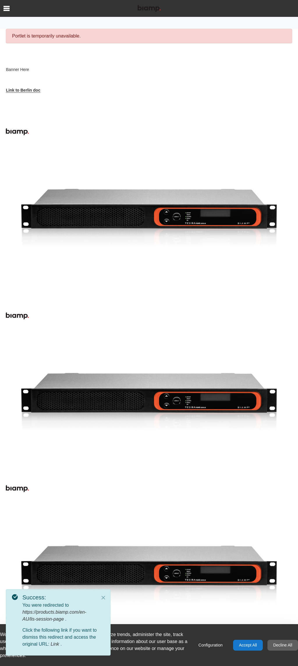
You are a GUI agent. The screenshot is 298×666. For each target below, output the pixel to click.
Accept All (248, 645)
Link (56, 644)
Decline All (282, 645)
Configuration (210, 645)
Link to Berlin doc (23, 90)
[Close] (103, 597)
